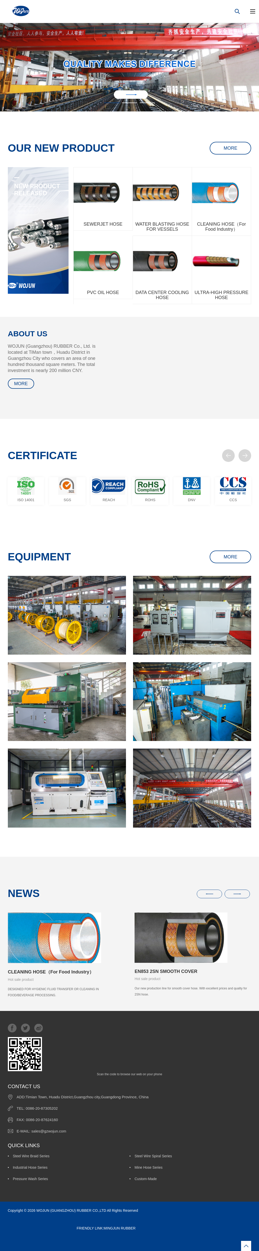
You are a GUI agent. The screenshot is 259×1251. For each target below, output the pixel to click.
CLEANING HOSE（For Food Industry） (51, 971)
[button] (228, 455)
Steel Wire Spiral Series (153, 1156)
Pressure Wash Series (30, 1179)
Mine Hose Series (149, 1167)
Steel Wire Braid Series (31, 1156)
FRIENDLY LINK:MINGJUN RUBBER (72, 1228)
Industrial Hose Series (30, 1167)
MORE (230, 148)
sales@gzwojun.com (48, 1131)
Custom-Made (146, 1179)
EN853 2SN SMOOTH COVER (166, 971)
